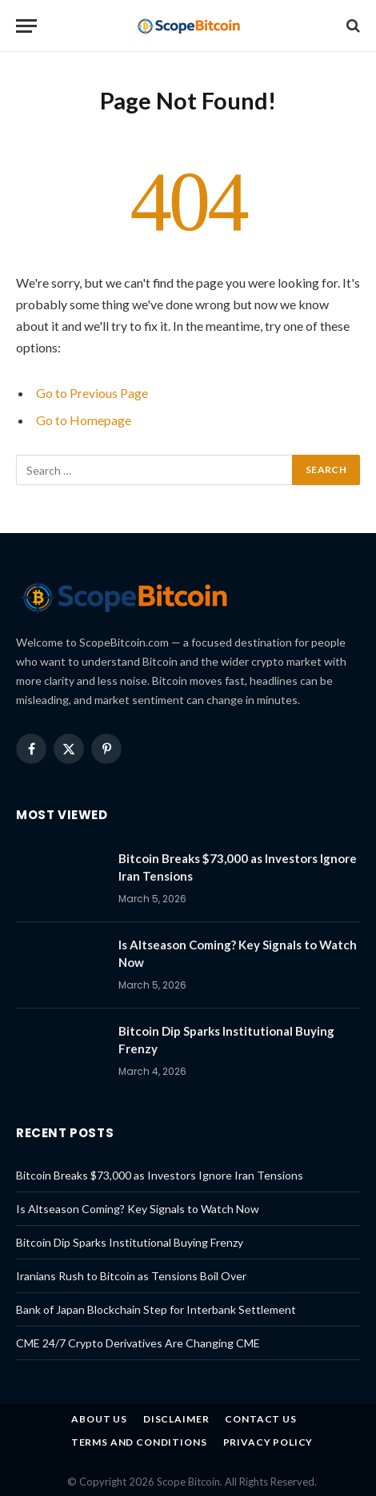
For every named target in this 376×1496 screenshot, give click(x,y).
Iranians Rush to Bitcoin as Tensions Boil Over (131, 1276)
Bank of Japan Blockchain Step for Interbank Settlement (156, 1309)
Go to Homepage (83, 420)
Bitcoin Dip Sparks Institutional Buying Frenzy (129, 1242)
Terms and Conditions (139, 1442)
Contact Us (260, 1419)
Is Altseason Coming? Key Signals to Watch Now (137, 1209)
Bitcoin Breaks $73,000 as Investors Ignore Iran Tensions (159, 1175)
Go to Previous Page (92, 392)
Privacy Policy (268, 1442)
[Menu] (26, 26)
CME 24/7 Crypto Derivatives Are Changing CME (138, 1343)
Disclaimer (176, 1419)
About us (99, 1419)
